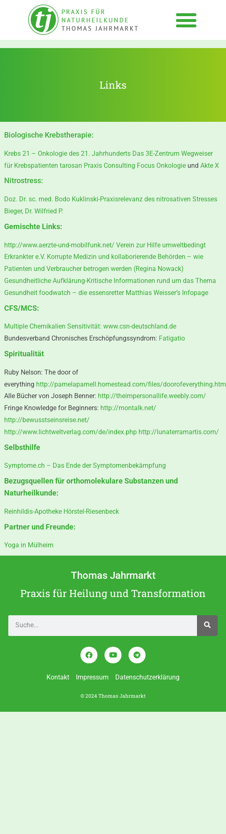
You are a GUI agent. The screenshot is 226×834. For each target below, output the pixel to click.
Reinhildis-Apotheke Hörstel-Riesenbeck (61, 511)
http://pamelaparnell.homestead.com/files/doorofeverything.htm (131, 384)
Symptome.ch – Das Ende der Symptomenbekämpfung (85, 465)
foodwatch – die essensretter (81, 293)
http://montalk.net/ (128, 408)
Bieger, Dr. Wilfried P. (33, 211)
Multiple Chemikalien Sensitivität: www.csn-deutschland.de (90, 326)
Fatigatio (172, 338)
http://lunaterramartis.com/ (179, 432)
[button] (186, 19)
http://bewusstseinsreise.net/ (47, 420)
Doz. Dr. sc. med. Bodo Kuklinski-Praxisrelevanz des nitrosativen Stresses (110, 199)
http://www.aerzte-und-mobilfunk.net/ (59, 245)
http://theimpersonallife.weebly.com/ (152, 396)
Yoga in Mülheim (28, 545)
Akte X (209, 165)
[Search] (207, 625)
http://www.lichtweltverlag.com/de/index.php (71, 432)
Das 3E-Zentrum (156, 153)
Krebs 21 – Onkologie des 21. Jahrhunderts (67, 153)
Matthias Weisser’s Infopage (167, 293)
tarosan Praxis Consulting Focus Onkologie (123, 165)
